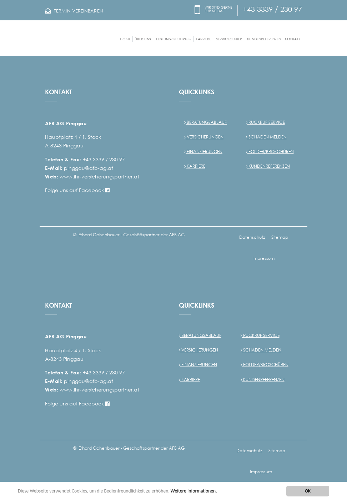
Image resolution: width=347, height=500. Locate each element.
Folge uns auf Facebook (77, 190)
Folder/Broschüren (270, 151)
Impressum (263, 258)
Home (125, 39)
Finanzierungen (203, 151)
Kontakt (292, 39)
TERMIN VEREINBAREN (78, 11)
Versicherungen (203, 137)
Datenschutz (252, 237)
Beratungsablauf (205, 122)
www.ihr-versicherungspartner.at (99, 176)
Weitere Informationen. (194, 492)
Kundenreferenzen (264, 39)
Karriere (194, 166)
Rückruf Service (265, 122)
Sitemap (279, 237)
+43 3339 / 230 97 (272, 9)
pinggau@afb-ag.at (88, 168)
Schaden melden (266, 137)
